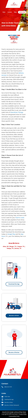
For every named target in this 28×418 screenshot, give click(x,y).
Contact (10, 12)
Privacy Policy (23, 414)
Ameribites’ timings (16, 112)
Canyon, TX (20, 246)
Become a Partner (14, 352)
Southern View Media (21, 413)
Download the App (14, 284)
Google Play (11, 234)
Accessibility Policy (14, 416)
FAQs (4, 12)
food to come (19, 217)
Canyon (16, 411)
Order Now (22, 12)
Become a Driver (14, 315)
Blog (15, 12)
